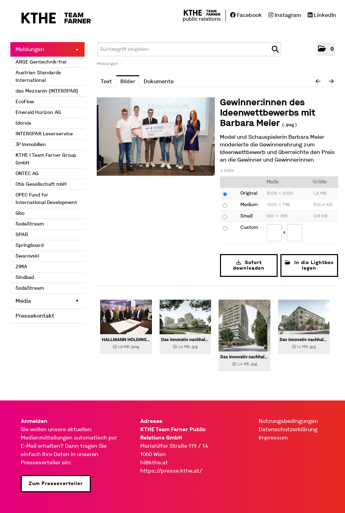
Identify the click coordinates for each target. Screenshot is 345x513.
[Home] (51, 18)
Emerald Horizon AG (38, 112)
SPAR (22, 234)
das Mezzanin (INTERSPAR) (47, 91)
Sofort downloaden (249, 265)
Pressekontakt (35, 315)
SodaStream (30, 224)
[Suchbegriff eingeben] (189, 49)
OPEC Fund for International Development (46, 199)
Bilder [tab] (127, 81)
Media (47, 300)
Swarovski (27, 256)
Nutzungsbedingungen (288, 421)
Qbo (20, 213)
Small (246, 216)
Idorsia (23, 123)
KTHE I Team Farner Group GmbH (46, 159)
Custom (249, 227)
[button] (326, 49)
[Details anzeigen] (126, 317)
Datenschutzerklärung (288, 429)
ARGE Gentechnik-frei (41, 62)
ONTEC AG (27, 173)
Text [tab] (106, 81)
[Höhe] (294, 232)
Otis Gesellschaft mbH (41, 184)
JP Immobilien (31, 144)
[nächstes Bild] (331, 81)
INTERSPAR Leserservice (44, 133)
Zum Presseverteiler (56, 483)
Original (248, 193)
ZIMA (21, 266)
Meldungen (47, 49)
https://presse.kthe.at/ (171, 470)
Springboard (30, 245)
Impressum (273, 437)
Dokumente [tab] (159, 81)
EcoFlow (25, 101)
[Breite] (274, 232)
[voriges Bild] (318, 81)
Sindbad (25, 277)
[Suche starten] (275, 49)
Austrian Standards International (38, 76)
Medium (249, 204)
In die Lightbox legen (309, 265)
